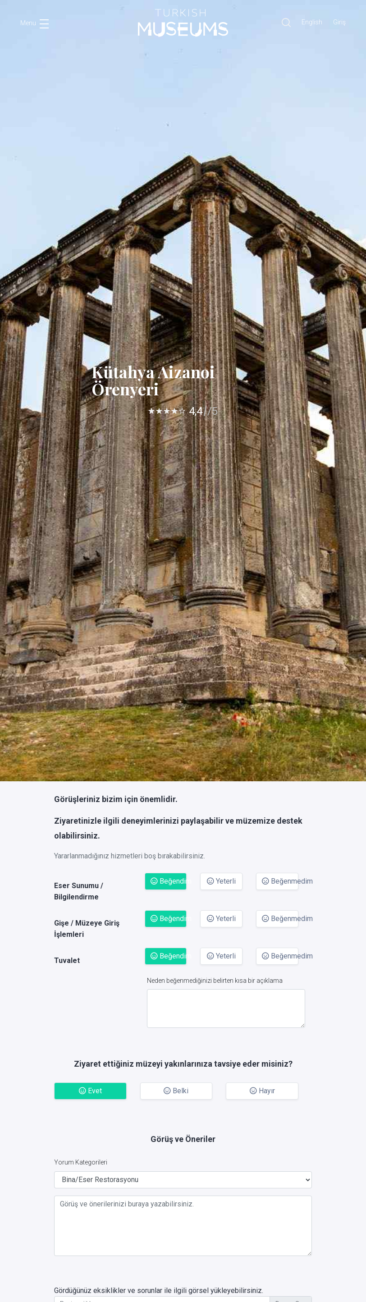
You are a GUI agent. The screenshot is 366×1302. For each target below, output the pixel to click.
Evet (90, 1091)
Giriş (339, 22)
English (312, 22)
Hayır (262, 1091)
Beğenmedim (280, 881)
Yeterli (221, 881)
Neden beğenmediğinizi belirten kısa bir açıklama (215, 980)
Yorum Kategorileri (80, 1162)
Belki (176, 1091)
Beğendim (169, 881)
